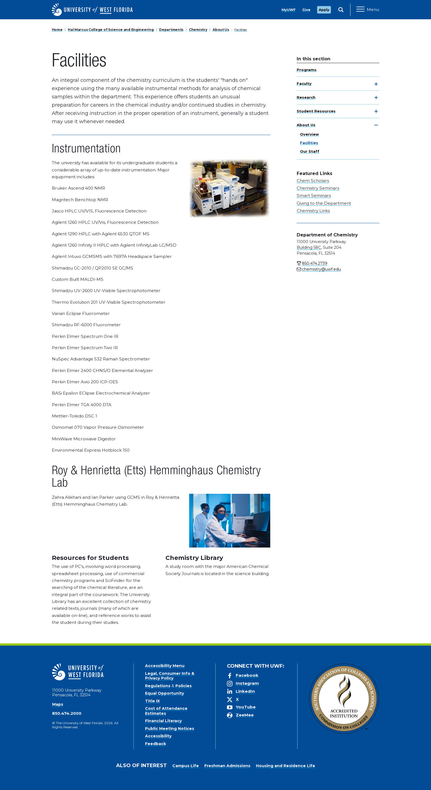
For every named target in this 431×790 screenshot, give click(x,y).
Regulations (157, 685)
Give (306, 10)
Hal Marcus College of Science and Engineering (111, 30)
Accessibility (158, 736)
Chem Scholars (313, 180)
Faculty (304, 83)
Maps (57, 704)
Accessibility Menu (164, 665)
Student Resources (316, 111)
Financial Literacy (163, 720)
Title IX (152, 701)
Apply (324, 10)
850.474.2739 (314, 263)
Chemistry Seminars (318, 188)
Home (57, 30)
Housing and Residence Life (285, 765)
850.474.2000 (66, 713)
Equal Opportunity (164, 693)
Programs (307, 70)
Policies (183, 685)
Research (306, 97)
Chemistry (198, 30)
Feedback (155, 743)
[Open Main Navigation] (367, 9)
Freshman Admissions (227, 765)
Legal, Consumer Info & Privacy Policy (169, 676)
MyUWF (289, 10)
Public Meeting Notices (169, 728)
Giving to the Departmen (323, 203)
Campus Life (185, 765)
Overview (309, 134)
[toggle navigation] (376, 97)
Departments (171, 30)
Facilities (240, 30)
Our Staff (309, 151)
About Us (221, 30)
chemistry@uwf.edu (321, 269)
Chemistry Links (313, 210)
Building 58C (309, 247)
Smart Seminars (314, 195)
